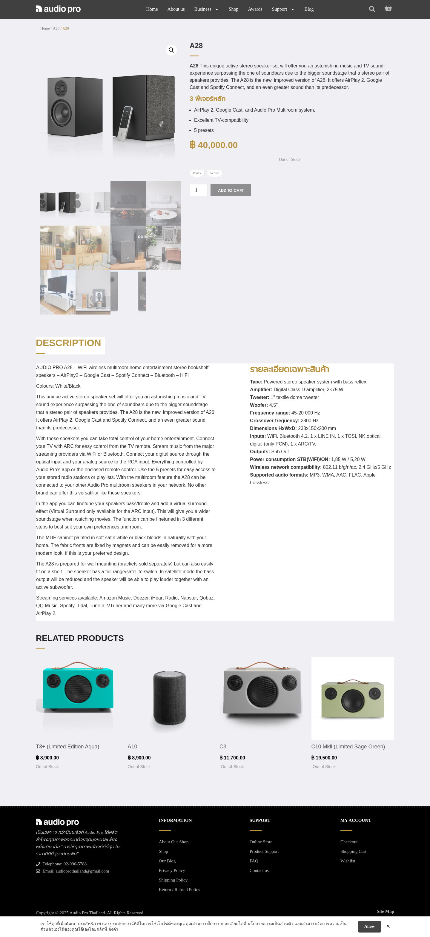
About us (176, 9)
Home (152, 9)
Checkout (349, 841)
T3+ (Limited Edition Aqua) (67, 747)
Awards (255, 9)
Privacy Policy (172, 870)
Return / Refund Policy (179, 889)
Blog (309, 9)
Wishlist (347, 861)
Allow (369, 926)
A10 (132, 747)
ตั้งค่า (113, 929)
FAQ (254, 861)
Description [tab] (68, 342)
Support (283, 9)
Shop (234, 9)
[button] (171, 50)
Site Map (385, 911)
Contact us (259, 870)
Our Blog (167, 861)
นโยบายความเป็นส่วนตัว (270, 923)
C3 (222, 747)
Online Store (261, 841)
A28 (56, 28)
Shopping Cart (353, 851)
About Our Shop (173, 841)
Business (206, 9)
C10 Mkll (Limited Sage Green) (348, 747)
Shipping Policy (173, 880)
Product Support (264, 851)
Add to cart (230, 190)
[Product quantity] (199, 190)
